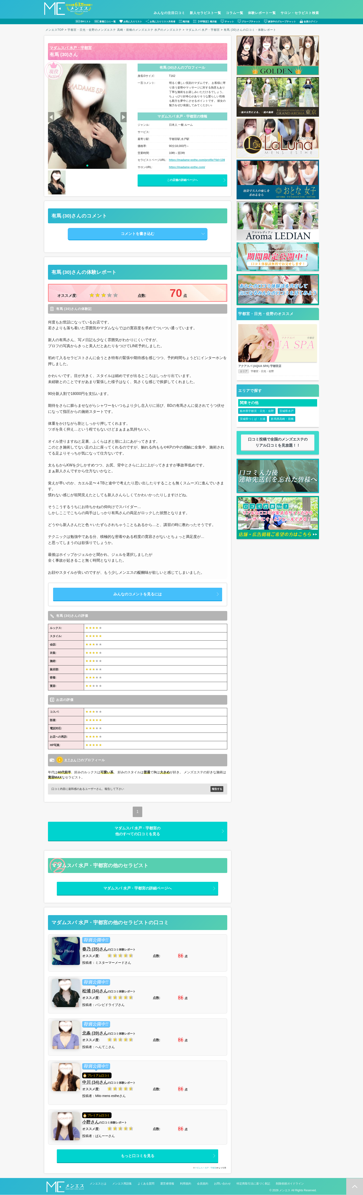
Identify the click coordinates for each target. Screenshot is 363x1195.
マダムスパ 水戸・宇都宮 (71, 48)
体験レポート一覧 (262, 13)
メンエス (284, 1190)
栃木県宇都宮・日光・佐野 (257, 412)
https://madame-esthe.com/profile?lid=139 (197, 160)
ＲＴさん (70, 760)
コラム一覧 (234, 13)
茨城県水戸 (286, 412)
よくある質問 (146, 1183)
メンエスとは (98, 1183)
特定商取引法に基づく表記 (253, 1183)
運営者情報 (167, 1183)
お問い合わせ (222, 1183)
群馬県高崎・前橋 (282, 419)
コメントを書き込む (137, 234)
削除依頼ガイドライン (290, 1183)
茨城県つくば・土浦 (252, 419)
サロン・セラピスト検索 (300, 13)
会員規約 (202, 1183)
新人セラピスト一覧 (205, 13)
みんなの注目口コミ (169, 13)
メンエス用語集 (122, 1183)
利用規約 (185, 1183)
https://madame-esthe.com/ (187, 167)
